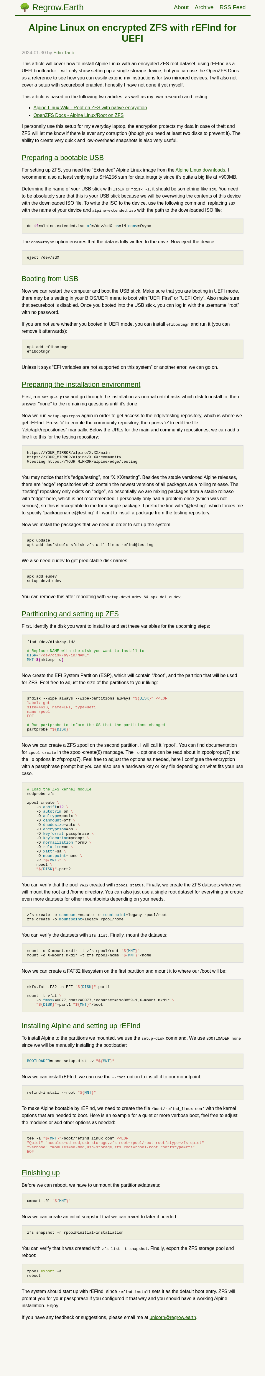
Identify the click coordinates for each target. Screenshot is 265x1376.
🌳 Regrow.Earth (51, 7)
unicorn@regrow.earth (173, 1372)
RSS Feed (233, 7)
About (181, 7)
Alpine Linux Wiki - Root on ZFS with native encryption (90, 107)
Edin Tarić (63, 52)
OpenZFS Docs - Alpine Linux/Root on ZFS (79, 115)
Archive (204, 7)
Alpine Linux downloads (200, 169)
